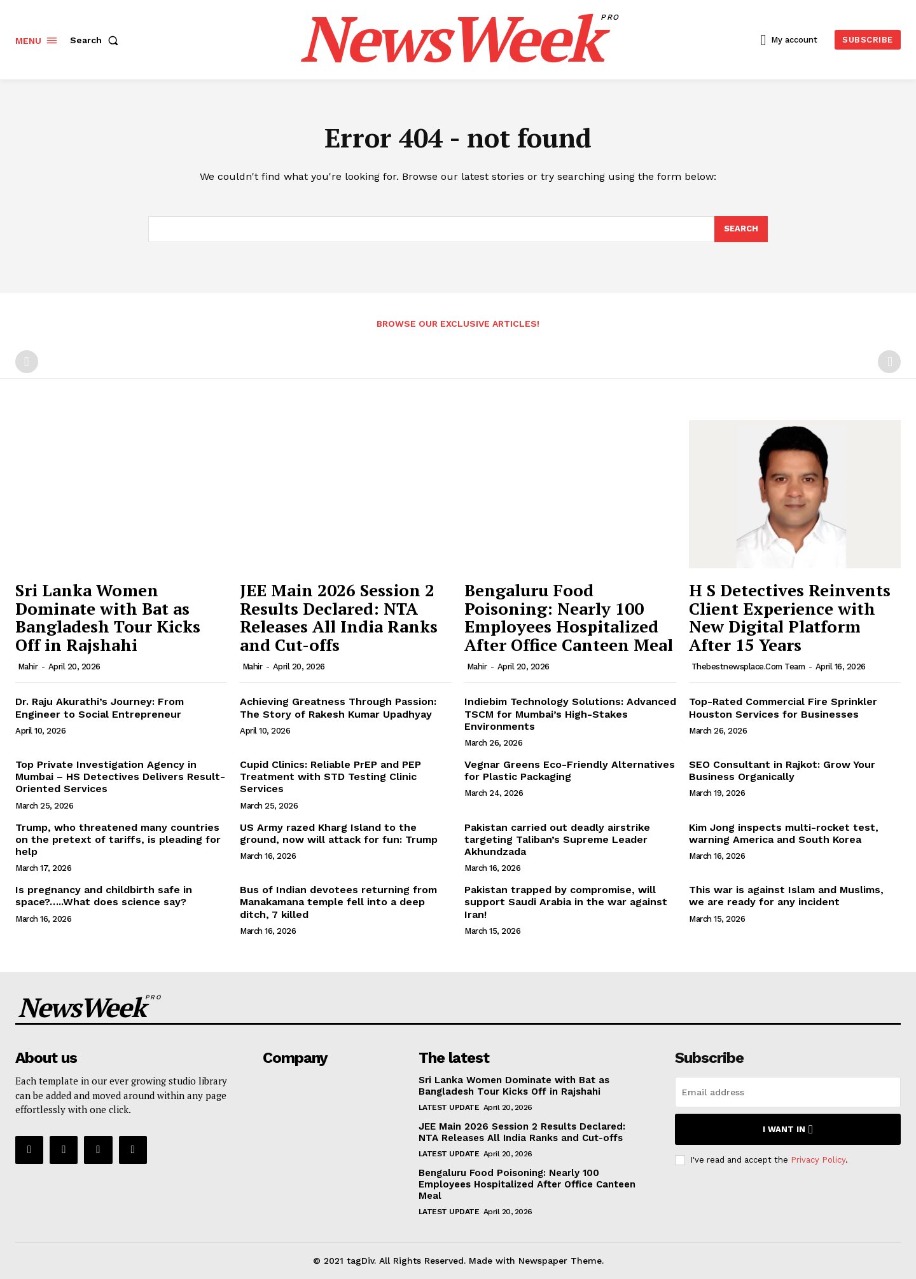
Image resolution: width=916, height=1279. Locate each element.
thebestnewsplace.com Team (748, 667)
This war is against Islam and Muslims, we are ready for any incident (786, 896)
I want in (788, 1130)
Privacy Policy (818, 1160)
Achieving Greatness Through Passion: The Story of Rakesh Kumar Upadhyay (338, 708)
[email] (788, 1092)
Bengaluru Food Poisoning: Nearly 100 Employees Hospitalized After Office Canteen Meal (568, 618)
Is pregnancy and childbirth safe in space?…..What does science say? (103, 896)
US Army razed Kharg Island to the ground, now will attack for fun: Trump (339, 833)
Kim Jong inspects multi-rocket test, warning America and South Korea (783, 833)
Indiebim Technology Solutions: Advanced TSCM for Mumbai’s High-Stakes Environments (570, 714)
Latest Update (449, 1108)
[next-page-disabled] (889, 362)
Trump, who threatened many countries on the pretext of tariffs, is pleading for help (118, 839)
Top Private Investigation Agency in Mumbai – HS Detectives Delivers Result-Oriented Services (120, 777)
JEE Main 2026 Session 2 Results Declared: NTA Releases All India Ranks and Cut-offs (339, 618)
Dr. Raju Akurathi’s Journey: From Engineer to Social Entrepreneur (99, 708)
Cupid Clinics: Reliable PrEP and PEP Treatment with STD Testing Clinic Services (330, 777)
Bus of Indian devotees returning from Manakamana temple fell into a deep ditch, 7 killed (338, 902)
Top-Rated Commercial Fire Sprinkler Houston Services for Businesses (783, 708)
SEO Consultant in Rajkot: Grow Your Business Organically (782, 771)
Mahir (28, 667)
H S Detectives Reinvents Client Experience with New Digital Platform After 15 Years (790, 618)
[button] (96, 40)
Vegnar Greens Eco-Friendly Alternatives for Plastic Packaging (569, 771)
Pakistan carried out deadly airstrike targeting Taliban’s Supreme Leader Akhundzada (557, 839)
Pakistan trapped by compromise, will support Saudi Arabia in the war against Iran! (565, 902)
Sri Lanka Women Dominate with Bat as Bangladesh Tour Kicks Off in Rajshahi (107, 618)
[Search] (741, 229)
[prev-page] (26, 362)
